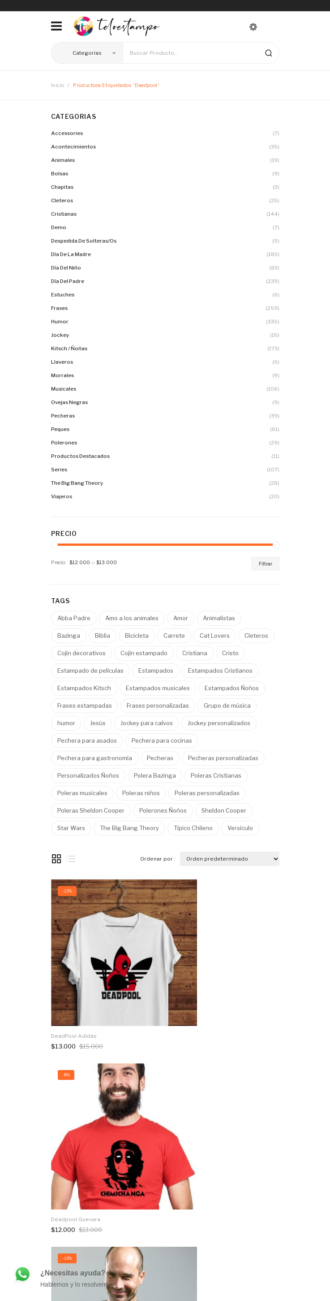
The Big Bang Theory (77, 483)
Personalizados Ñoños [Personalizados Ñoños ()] (88, 775)
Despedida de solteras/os (83, 241)
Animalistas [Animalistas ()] (219, 618)
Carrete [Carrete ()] (174, 635)
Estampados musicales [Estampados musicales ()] (158, 688)
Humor (60, 321)
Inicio (57, 85)
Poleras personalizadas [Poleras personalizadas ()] (207, 792)
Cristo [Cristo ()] (230, 653)
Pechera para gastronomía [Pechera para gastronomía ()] (94, 757)
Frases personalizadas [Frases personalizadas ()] (158, 705)
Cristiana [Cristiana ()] (194, 653)
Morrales (62, 375)
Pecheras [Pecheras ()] (160, 757)
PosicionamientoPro (161, 1286)
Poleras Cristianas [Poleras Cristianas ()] (216, 775)
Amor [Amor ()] (180, 618)
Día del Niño (66, 268)
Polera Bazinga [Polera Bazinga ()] (155, 775)
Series (59, 469)
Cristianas (64, 214)
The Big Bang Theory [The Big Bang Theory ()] (129, 827)
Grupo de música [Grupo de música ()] (227, 705)
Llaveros (62, 362)
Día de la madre (71, 254)
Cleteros (62, 200)
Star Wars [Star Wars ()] (71, 827)
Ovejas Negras (69, 402)
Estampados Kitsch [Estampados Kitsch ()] (84, 688)
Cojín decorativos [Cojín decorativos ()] (81, 653)
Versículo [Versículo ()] (240, 827)
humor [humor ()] (66, 723)
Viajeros (61, 496)
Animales (63, 160)
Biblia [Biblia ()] (102, 635)
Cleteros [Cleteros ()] (256, 635)
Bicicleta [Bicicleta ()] (137, 635)
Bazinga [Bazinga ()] (68, 635)
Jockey (60, 335)
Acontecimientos (73, 147)
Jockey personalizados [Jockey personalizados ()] (219, 723)
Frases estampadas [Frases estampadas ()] (84, 705)
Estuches (62, 295)
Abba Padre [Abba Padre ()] (73, 618)
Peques (60, 429)
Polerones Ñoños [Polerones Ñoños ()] (163, 810)
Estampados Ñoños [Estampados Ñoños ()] (232, 688)
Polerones (64, 442)
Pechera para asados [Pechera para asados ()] (87, 740)
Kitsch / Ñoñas (69, 348)
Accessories (67, 133)
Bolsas (59, 173)
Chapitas (62, 187)
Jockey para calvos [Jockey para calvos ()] (146, 723)
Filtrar (265, 564)
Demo (58, 227)
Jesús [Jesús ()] (98, 723)
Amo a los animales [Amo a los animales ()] (132, 618)
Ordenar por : (158, 859)
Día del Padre (67, 281)
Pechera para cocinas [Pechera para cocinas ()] (162, 740)
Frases (59, 308)
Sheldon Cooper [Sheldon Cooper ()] (223, 810)
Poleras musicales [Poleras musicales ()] (82, 792)
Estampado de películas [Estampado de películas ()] (90, 670)
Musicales (63, 389)
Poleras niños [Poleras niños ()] (141, 792)
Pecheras (63, 416)
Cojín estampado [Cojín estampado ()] (143, 653)
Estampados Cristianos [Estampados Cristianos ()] (220, 670)
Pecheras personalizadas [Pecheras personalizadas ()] (223, 757)
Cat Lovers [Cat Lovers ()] (215, 635)
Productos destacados (80, 456)
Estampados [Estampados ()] (155, 670)
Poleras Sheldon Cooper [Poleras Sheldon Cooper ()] (90, 810)
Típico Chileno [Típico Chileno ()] (193, 827)
